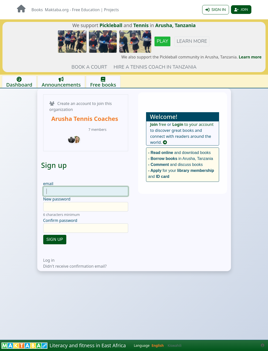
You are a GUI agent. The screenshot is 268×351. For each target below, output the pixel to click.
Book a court (89, 62)
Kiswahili (175, 345)
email (48, 178)
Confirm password (60, 215)
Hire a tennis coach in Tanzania (155, 62)
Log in (49, 255)
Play (162, 36)
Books (37, 9)
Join (241, 9)
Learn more (192, 36)
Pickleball (111, 20)
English (158, 345)
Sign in (215, 9)
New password (57, 194)
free (158, 119)
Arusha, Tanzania (175, 20)
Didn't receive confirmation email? (75, 261)
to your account (193, 119)
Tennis (141, 20)
